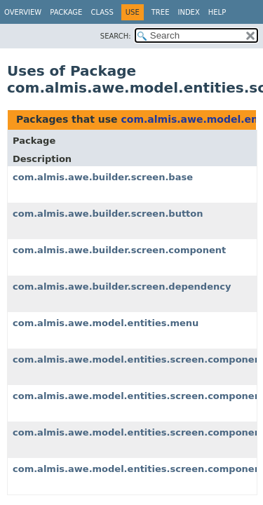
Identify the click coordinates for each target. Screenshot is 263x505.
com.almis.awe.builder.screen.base (103, 177)
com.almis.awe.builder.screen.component (119, 250)
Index (188, 12)
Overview (22, 12)
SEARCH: (115, 36)
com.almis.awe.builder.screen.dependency (122, 286)
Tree (160, 12)
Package (66, 12)
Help (217, 12)
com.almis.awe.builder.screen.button (108, 213)
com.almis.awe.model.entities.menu (105, 323)
